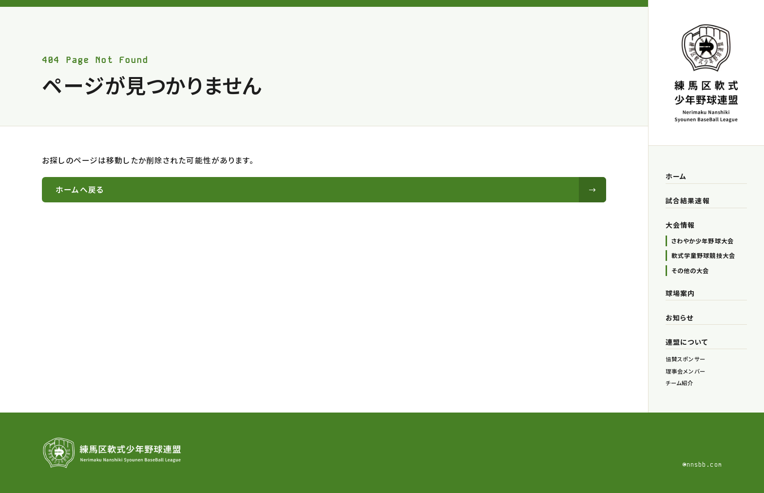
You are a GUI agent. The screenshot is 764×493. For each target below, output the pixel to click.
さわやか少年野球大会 (702, 241)
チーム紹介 (680, 383)
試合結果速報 (688, 200)
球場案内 (680, 293)
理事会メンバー (686, 371)
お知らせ (679, 317)
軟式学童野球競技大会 (703, 255)
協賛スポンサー (686, 359)
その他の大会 (690, 270)
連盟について (687, 342)
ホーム (676, 176)
